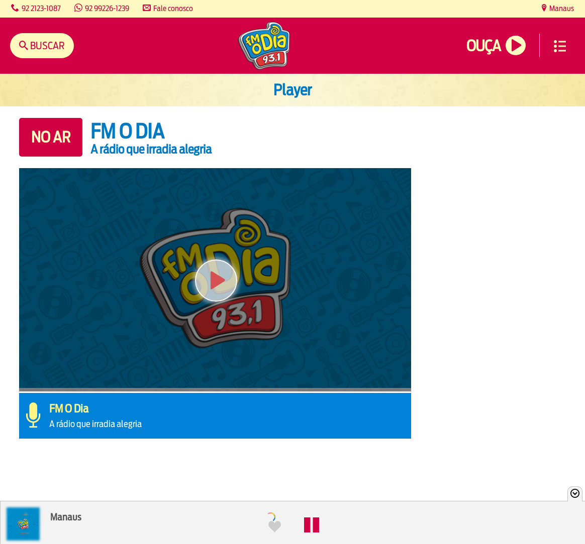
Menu (560, 46)
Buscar (46, 45)
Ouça (483, 46)
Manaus (561, 8)
